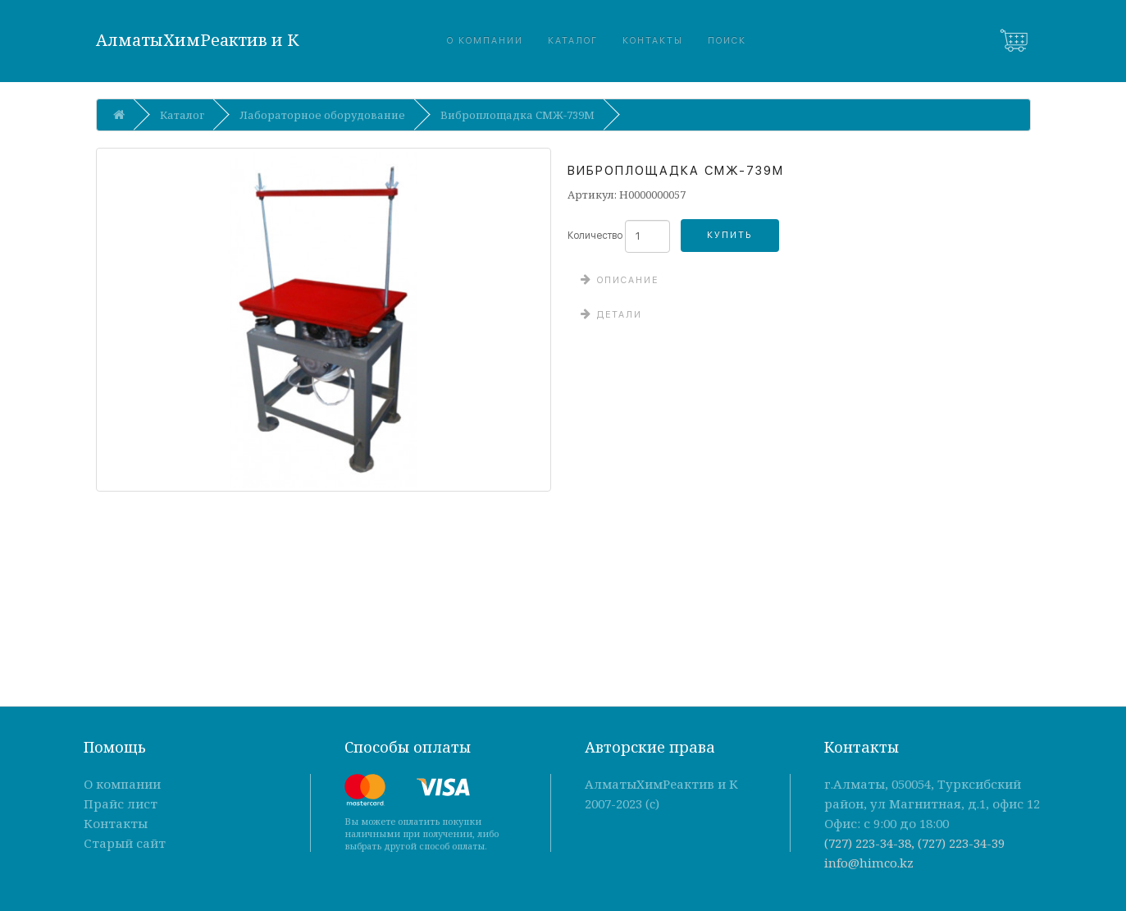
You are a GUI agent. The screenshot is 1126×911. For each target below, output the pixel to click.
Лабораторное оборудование (322, 115)
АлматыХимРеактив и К (197, 40)
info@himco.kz (869, 862)
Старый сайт (125, 843)
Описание (626, 280)
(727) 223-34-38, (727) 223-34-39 (914, 843)
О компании (485, 40)
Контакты (652, 40)
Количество (595, 235)
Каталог (573, 40)
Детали (617, 314)
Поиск (727, 40)
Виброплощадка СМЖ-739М (517, 115)
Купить (729, 235)
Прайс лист (120, 803)
